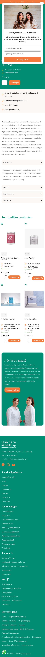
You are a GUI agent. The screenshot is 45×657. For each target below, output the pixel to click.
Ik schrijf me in (22, 60)
